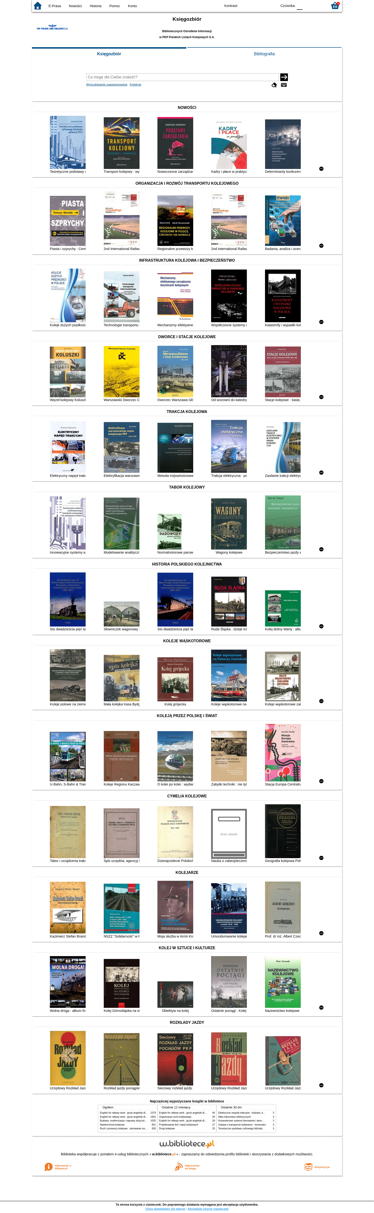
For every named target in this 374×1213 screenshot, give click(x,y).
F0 (299, 5)
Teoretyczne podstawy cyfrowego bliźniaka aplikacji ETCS (249, 1128)
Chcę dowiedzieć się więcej (165, 1209)
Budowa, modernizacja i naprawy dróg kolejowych (126, 1120)
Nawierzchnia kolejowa (112, 1124)
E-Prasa (55, 6)
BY (272, 5)
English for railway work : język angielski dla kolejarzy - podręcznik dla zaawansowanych (147, 1117)
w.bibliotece (164, 1154)
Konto (132, 6)
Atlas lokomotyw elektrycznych (234, 1117)
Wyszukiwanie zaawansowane (107, 84)
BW (253, 5)
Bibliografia (264, 53)
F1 (308, 5)
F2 (319, 5)
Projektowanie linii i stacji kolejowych (178, 1124)
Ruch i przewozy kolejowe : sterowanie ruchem (125, 1128)
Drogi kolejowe (167, 1128)
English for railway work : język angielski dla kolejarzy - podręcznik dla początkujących (146, 1112)
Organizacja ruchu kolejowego (175, 1117)
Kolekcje (135, 84)
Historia (95, 6)
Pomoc (114, 6)
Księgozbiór (109, 53)
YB (262, 5)
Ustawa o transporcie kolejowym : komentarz (242, 1124)
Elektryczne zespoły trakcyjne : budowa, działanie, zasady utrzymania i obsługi (260, 1112)
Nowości (75, 6)
